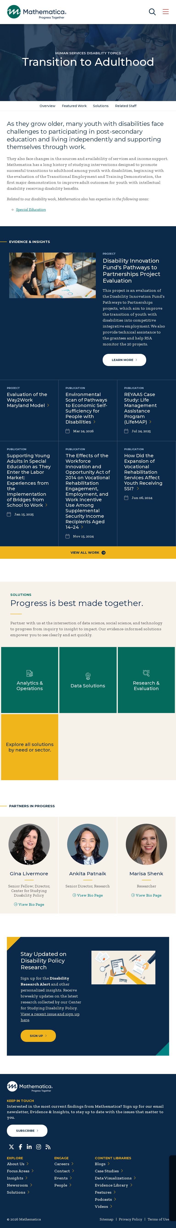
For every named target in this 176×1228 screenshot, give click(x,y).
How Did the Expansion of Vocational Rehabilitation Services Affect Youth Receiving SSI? (143, 472)
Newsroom (19, 1185)
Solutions (101, 106)
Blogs (102, 1163)
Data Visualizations (115, 1178)
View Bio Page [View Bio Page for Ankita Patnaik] (88, 895)
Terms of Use (158, 1219)
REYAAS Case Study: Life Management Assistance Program (140, 408)
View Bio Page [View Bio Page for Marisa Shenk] (146, 895)
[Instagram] (38, 1146)
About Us (18, 1163)
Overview (47, 106)
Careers (64, 1163)
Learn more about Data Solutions (87, 680)
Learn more (124, 360)
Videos (103, 1206)
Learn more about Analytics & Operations (29, 680)
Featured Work (74, 106)
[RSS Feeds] (48, 1146)
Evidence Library (113, 1185)
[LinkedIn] (29, 1146)
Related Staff (125, 106)
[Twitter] (11, 1146)
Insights (17, 1178)
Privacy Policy (130, 1219)
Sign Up (38, 1036)
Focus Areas (20, 1170)
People (63, 1185)
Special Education (31, 209)
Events (63, 1178)
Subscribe (27, 1130)
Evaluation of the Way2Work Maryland (28, 400)
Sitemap (106, 1219)
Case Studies (109, 1170)
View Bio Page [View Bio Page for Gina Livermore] (29, 904)
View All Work (88, 553)
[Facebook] (20, 1146)
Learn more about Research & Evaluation (146, 680)
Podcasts (105, 1199)
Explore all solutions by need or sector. (30, 747)
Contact (64, 1170)
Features (105, 1192)
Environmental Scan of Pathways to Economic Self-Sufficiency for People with (86, 408)
